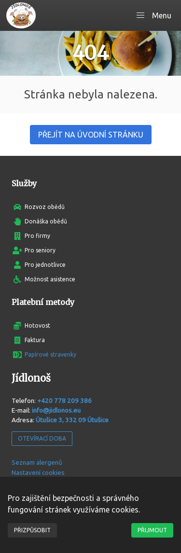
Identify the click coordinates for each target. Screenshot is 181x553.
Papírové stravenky (50, 354)
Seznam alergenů (37, 462)
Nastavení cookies (38, 472)
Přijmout (152, 530)
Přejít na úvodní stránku (90, 134)
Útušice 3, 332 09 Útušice (72, 420)
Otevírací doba (42, 438)
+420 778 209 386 (64, 400)
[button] (154, 15)
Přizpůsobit (32, 530)
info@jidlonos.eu (56, 410)
